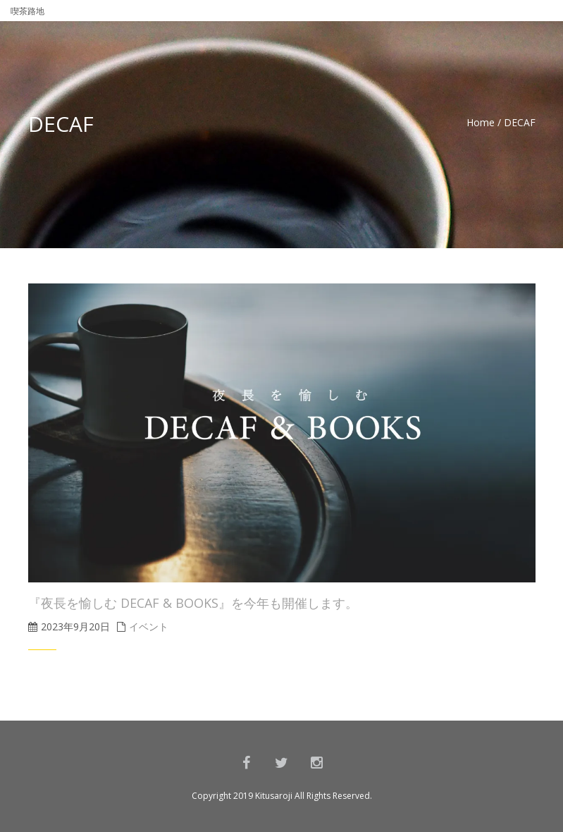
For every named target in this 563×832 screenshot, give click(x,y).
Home (480, 122)
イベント (148, 626)
